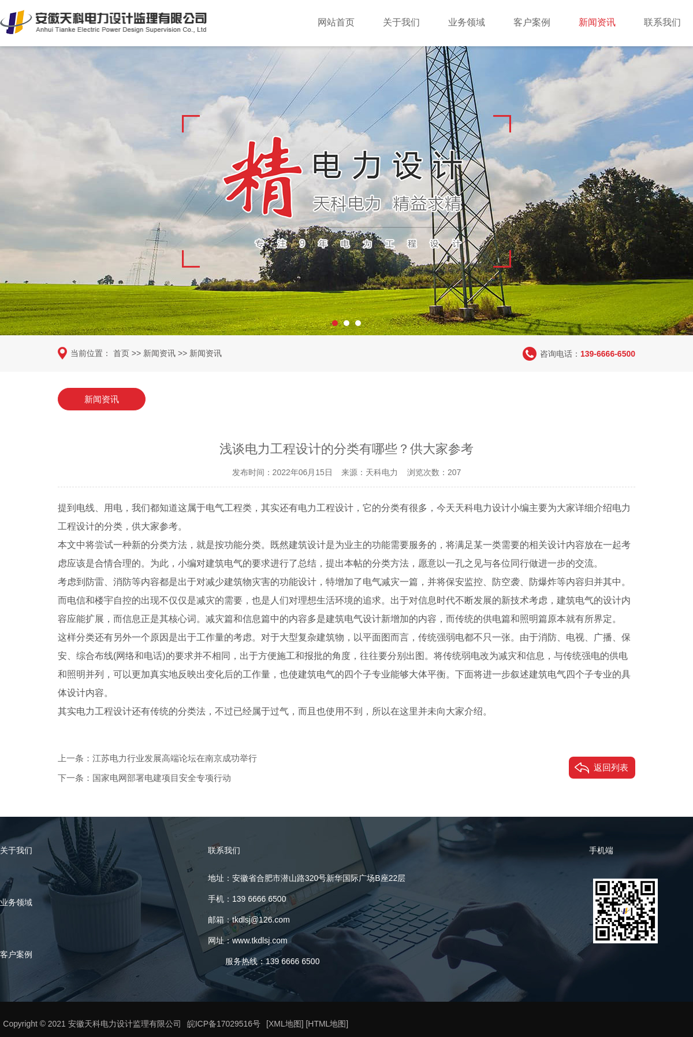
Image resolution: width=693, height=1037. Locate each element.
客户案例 (531, 22)
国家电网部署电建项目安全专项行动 (161, 777)
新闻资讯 (597, 22)
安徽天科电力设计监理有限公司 (124, 1023)
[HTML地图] (327, 1023)
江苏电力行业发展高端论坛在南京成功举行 (174, 757)
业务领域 (466, 22)
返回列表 (611, 767)
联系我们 (662, 22)
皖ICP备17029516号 (224, 1023)
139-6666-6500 (607, 353)
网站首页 (336, 22)
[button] (335, 321)
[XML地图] (285, 1023)
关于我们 (401, 22)
